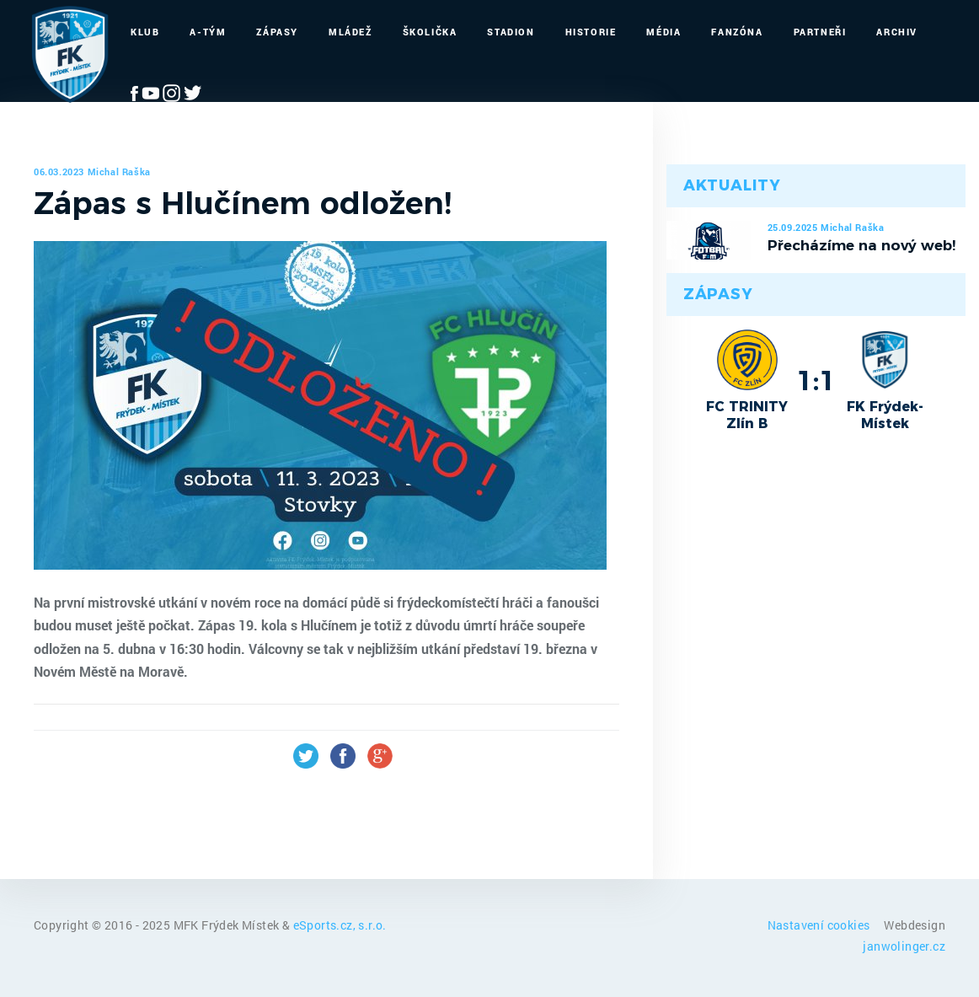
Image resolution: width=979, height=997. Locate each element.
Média (663, 31)
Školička (430, 31)
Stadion (510, 31)
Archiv (896, 31)
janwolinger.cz (904, 946)
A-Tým (208, 31)
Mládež (350, 31)
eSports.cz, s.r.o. (340, 925)
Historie (591, 31)
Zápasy (277, 31)
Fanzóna (736, 31)
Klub (145, 31)
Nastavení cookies (820, 925)
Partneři (820, 31)
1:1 (816, 380)
